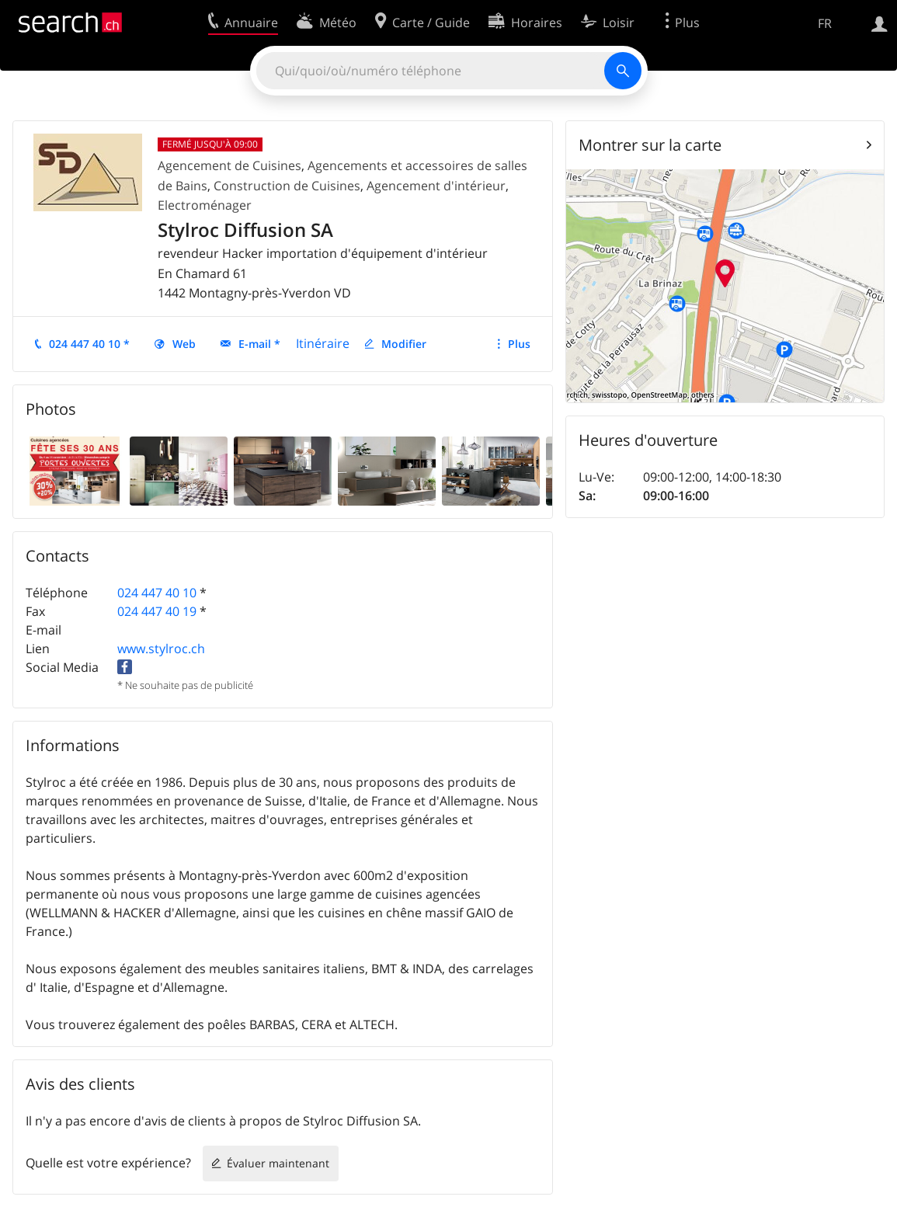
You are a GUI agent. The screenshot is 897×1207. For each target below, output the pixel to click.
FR (825, 23)
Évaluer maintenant (278, 1163)
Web (184, 343)
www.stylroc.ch (161, 648)
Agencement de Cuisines (229, 165)
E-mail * (259, 343)
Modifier (403, 343)
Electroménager (205, 205)
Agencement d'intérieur (436, 185)
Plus (519, 343)
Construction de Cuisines (287, 185)
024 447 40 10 (156, 592)
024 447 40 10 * (89, 343)
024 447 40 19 (156, 611)
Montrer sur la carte (650, 144)
